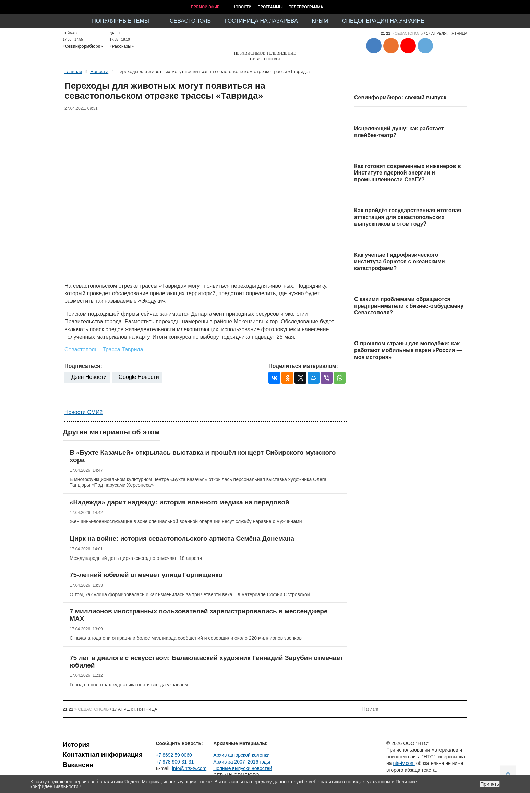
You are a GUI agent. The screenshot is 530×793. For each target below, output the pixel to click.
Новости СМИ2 (83, 412)
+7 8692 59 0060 (174, 755)
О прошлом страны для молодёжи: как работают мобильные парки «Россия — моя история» (408, 350)
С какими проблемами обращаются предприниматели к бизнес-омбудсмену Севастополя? (408, 305)
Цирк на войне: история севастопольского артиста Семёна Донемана (182, 538)
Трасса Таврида (123, 349)
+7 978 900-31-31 (175, 762)
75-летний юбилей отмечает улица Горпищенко (146, 574)
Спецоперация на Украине (383, 21)
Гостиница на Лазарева (261, 21)
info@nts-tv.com (189, 768)
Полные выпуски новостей (242, 768)
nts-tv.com (404, 763)
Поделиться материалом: (303, 366)
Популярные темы (120, 21)
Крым (320, 21)
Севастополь (190, 21)
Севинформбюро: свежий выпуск (400, 97)
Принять (489, 784)
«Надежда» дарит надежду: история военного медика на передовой (179, 502)
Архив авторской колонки (241, 755)
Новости (241, 7)
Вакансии (78, 764)
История (76, 744)
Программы (270, 7)
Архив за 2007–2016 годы (241, 762)
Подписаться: (83, 366)
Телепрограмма (306, 7)
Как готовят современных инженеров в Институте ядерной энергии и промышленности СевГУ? (407, 172)
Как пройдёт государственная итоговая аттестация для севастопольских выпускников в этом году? (407, 217)
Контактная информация (103, 754)
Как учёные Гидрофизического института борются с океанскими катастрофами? (399, 261)
